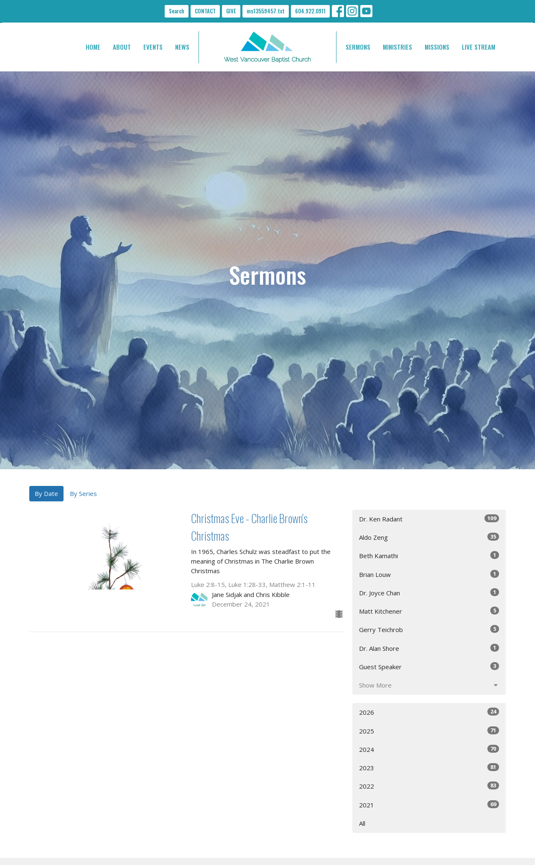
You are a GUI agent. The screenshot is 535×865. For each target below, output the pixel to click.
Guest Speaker (429, 666)
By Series (83, 493)
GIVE (231, 11)
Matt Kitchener (429, 611)
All (362, 823)
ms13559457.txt (266, 11)
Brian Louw (429, 574)
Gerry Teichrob (429, 629)
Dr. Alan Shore (429, 648)
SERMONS (358, 46)
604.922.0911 (310, 11)
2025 (429, 730)
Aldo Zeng (429, 537)
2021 (429, 804)
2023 (429, 767)
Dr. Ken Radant (429, 518)
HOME (93, 46)
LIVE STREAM (478, 46)
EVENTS (153, 46)
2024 (429, 749)
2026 (429, 712)
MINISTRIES (397, 46)
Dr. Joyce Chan (429, 592)
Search (176, 11)
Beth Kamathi (429, 555)
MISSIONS (437, 46)
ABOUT (122, 46)
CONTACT (205, 11)
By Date (46, 493)
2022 (429, 786)
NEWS (182, 46)
